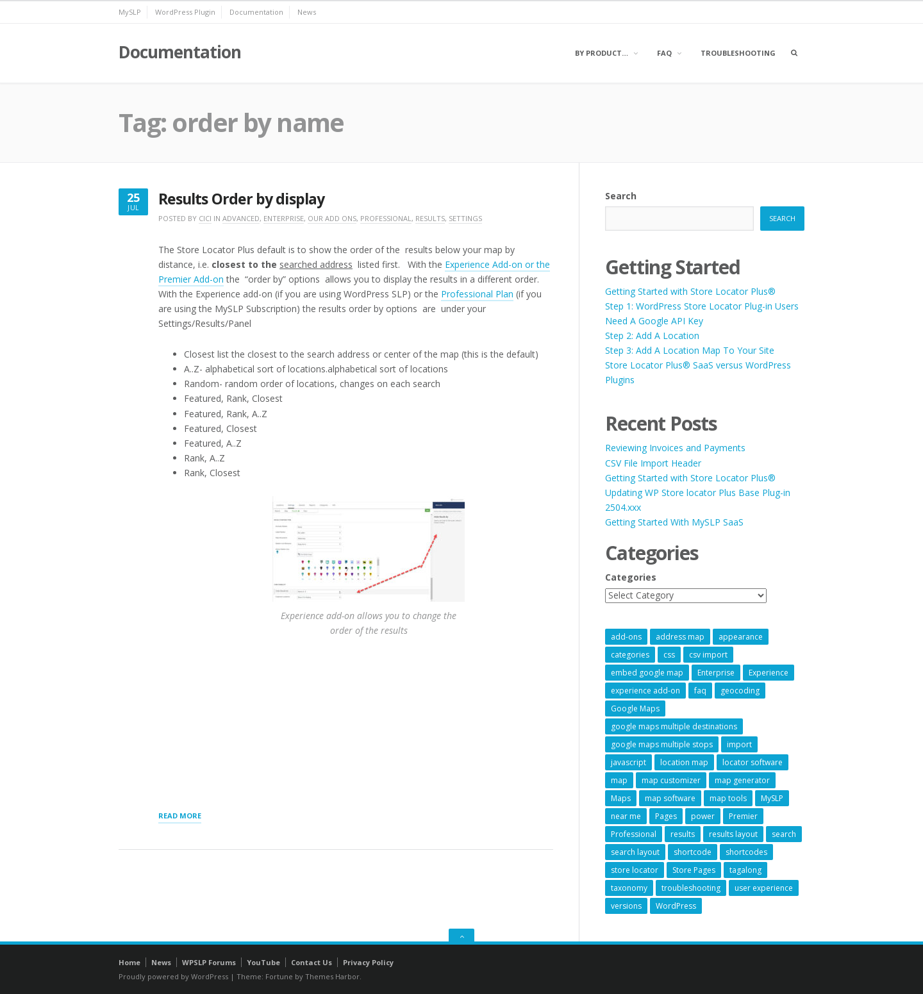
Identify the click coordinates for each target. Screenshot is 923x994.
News (306, 12)
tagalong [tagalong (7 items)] (745, 870)
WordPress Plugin (185, 12)
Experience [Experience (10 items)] (768, 672)
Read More (179, 816)
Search (620, 196)
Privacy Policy (368, 962)
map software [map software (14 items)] (670, 798)
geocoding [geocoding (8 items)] (740, 690)
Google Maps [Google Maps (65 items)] (635, 708)
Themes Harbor (332, 976)
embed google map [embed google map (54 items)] (647, 672)
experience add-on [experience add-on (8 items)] (645, 690)
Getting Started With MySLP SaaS (674, 522)
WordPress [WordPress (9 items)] (676, 905)
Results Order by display (241, 199)
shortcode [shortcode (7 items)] (692, 852)
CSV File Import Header (653, 463)
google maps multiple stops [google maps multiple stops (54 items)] (662, 744)
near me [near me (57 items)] (626, 816)
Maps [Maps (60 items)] (621, 798)
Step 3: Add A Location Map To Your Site (689, 350)
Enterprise (283, 218)
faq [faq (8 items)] (700, 690)
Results (430, 218)
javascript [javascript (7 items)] (628, 762)
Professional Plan (477, 294)
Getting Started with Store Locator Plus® (690, 291)
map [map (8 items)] (619, 780)
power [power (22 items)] (703, 816)
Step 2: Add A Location (652, 335)
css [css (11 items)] (669, 654)
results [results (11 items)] (682, 834)
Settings (465, 218)
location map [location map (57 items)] (684, 762)
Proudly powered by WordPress (173, 976)
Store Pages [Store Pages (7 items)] (693, 870)
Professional (386, 218)
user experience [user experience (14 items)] (764, 887)
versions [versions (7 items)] (626, 905)
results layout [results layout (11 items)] (733, 834)
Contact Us (311, 962)
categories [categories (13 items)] (630, 654)
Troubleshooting (738, 53)
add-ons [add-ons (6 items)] (626, 636)
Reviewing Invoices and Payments (675, 448)
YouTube (263, 962)
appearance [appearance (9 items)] (741, 636)
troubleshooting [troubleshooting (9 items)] (690, 887)
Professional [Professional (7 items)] (633, 834)
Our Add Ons (332, 218)
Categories (630, 577)
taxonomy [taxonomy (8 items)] (629, 887)
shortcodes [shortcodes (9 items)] (746, 852)
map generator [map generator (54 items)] (742, 780)
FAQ (664, 53)
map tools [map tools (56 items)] (728, 798)
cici (205, 218)
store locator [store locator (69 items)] (634, 870)
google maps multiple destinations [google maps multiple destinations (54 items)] (674, 726)
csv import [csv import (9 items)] (708, 654)
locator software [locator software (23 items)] (752, 762)
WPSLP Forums (209, 962)
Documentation (256, 12)
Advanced (241, 218)
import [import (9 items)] (739, 744)
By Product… (601, 53)
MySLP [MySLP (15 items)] (772, 798)
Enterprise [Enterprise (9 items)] (716, 672)
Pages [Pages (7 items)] (666, 816)
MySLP (130, 12)
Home (129, 962)
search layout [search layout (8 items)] (635, 852)
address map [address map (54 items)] (680, 636)
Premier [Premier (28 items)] (743, 816)
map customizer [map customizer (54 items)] (671, 780)
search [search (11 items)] (784, 834)
